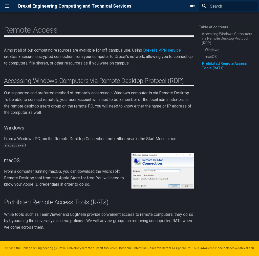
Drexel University (69, 248)
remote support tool (95, 248)
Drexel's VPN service (162, 50)
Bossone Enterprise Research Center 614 (148, 248)
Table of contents (213, 27)
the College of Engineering (34, 248)
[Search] (228, 6)
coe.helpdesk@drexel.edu (236, 248)
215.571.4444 (197, 248)
